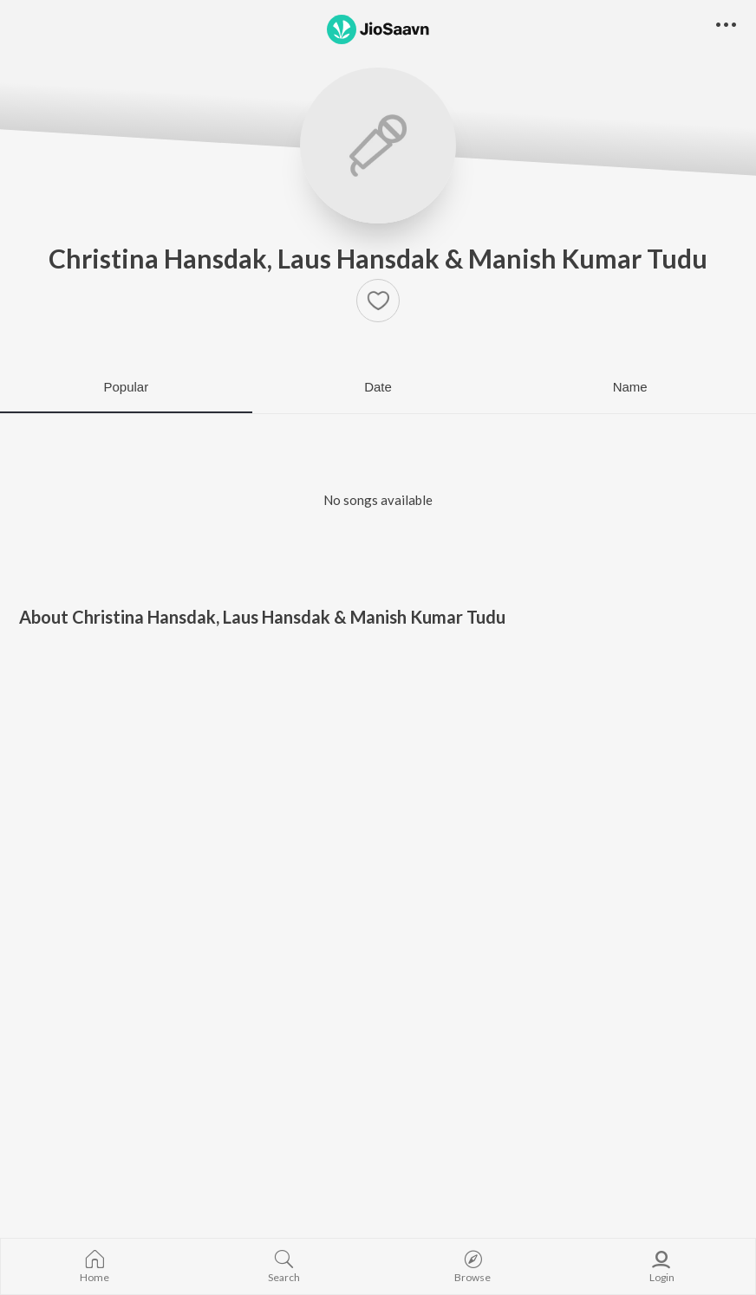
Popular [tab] (125, 386)
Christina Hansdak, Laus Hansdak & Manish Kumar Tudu (378, 258)
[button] (378, 300)
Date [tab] (378, 386)
